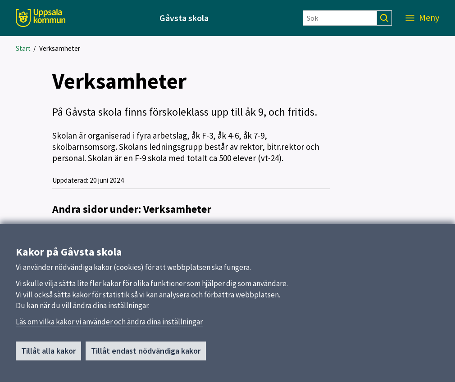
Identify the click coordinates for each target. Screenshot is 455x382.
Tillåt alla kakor (48, 355)
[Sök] (340, 18)
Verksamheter (59, 48)
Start (23, 48)
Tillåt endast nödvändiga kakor (145, 355)
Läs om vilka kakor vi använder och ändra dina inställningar (109, 326)
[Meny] (422, 18)
